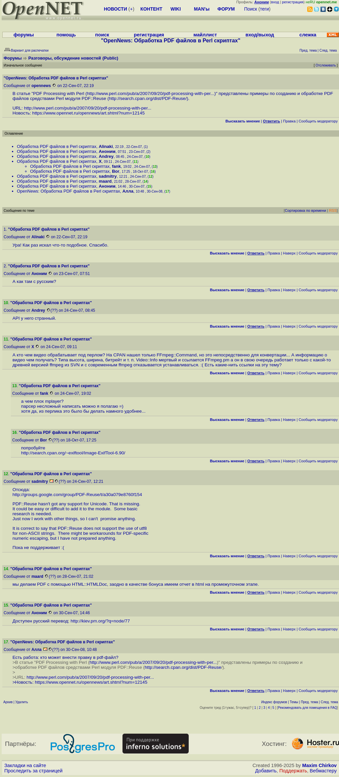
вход (275, 2)
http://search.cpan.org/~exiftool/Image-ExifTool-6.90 (72, 452)
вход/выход (259, 34)
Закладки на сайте (25, 765)
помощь (66, 34)
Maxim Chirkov (319, 765)
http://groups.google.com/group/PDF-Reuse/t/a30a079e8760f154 (77, 494)
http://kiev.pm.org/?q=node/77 (100, 620)
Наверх (289, 253)
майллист (205, 34)
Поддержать (293, 770)
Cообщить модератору (318, 121)
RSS (333, 210)
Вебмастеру (323, 770)
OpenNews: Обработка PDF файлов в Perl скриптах (68, 191)
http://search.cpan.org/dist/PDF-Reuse (147, 98)
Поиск (250, 9)
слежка (307, 34)
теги (264, 9)
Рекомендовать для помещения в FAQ (307, 707)
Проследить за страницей (33, 770)
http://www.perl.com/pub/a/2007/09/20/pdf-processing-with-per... (151, 93)
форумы (24, 34)
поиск (102, 34)
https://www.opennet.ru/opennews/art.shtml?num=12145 (88, 113)
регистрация (293, 2)
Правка (289, 121)
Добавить (266, 770)
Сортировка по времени (305, 210)
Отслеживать (325, 65)
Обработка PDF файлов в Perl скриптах (56, 146)
